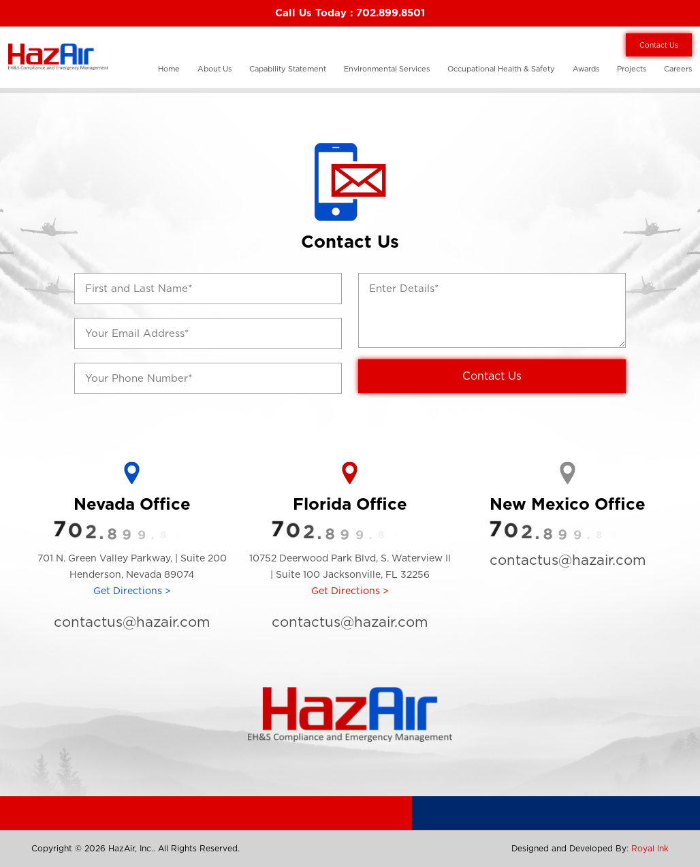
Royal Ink (650, 848)
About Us (214, 68)
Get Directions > (132, 590)
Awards (586, 68)
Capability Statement (287, 68)
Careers (678, 68)
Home (169, 68)
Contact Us (658, 45)
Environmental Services (387, 68)
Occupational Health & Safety (501, 68)
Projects (631, 68)
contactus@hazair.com (132, 621)
